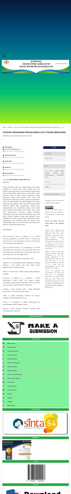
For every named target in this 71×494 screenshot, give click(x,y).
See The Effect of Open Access (54, 287)
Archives (10, 127)
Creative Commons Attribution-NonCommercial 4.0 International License (54, 214)
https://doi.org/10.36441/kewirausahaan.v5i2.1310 (17, 136)
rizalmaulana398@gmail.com (13, 149)
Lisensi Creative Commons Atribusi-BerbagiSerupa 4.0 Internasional (54, 239)
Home (4, 127)
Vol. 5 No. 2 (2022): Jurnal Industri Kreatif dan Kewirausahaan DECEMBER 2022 (37, 127)
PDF (55, 147)
